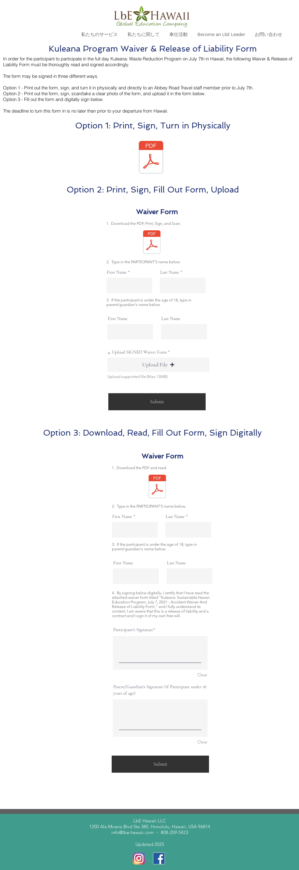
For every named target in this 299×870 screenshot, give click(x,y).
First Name (117, 272)
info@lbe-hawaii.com (132, 832)
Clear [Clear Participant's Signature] (202, 675)
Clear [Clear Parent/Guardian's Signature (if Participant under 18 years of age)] (202, 742)
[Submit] (157, 401)
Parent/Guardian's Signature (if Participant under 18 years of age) (159, 690)
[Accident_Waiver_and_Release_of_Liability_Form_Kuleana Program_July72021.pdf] (151, 158)
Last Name (169, 272)
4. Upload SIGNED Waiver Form (137, 352)
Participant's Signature (133, 629)
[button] (158, 365)
